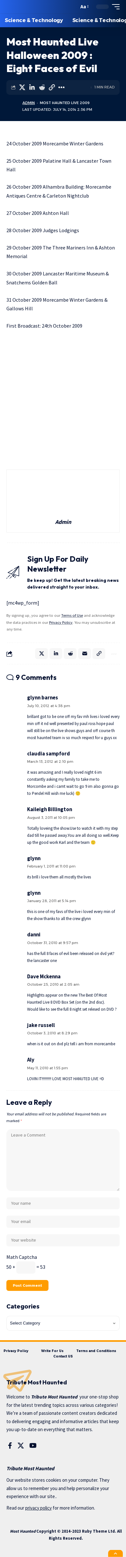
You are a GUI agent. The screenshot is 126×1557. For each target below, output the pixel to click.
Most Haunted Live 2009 (65, 103)
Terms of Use (72, 615)
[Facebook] (10, 1445)
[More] (61, 87)
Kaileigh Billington (49, 809)
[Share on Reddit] (41, 87)
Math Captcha (21, 1257)
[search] (72, 7)
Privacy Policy (60, 622)
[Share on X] (22, 87)
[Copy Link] (51, 87)
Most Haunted (22, 1531)
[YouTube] (33, 1445)
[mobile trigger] (114, 6)
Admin (28, 103)
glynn (34, 893)
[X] (21, 1445)
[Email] (84, 653)
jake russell (41, 1025)
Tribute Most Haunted (54, 1397)
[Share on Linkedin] (31, 87)
